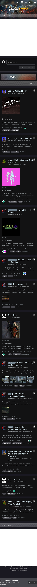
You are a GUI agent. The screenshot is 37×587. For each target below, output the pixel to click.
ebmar (9, 214)
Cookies (29, 567)
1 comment (18, 127)
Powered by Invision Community (18, 570)
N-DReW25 (10, 93)
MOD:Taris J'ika (14, 479)
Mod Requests (24, 367)
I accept (32, 582)
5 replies (16, 469)
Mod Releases (26, 140)
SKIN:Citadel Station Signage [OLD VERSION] (20, 502)
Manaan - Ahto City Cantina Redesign (20, 363)
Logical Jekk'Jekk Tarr (17, 91)
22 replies (19, 304)
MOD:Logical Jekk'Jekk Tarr (20, 138)
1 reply (16, 515)
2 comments (18, 249)
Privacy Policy (15, 567)
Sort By (32, 83)
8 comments (17, 351)
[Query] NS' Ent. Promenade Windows (17, 394)
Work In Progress (24, 286)
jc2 (8, 317)
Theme (7, 567)
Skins (24, 164)
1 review (28, 249)
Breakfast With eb (27, 431)
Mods (22, 93)
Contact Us (23, 567)
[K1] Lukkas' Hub (20, 284)
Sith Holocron (11, 164)
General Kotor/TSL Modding (27, 398)
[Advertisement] (18, 37)
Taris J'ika (12, 315)
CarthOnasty (11, 458)
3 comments (21, 441)
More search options (26, 68)
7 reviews (28, 199)
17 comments (18, 199)
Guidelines (3, 584)
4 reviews (27, 351)
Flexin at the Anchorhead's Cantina (17, 428)
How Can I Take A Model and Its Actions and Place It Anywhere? (20, 453)
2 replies (17, 273)
